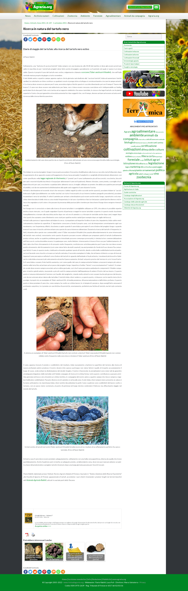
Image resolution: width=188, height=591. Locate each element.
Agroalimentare (113, 15)
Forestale (97, 15)
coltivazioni (132, 149)
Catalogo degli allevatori (133, 195)
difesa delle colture (152, 149)
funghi (142, 160)
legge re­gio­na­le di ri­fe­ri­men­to (53, 178)
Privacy (143, 583)
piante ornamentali (145, 170)
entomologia (137, 153)
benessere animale (158, 139)
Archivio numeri (41, 15)
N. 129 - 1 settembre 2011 (57, 23)
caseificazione (136, 146)
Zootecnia (72, 15)
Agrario (127, 131)
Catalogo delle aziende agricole (135, 202)
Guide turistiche (130, 192)
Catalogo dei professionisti (134, 205)
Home (26, 23)
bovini (150, 143)
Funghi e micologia (131, 67)
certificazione (149, 145)
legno (127, 167)
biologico (129, 142)
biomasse (138, 143)
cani (155, 142)
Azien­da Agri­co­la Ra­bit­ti (36, 480)
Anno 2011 (41, 23)
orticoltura (148, 167)
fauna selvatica (136, 156)
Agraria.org (153, 15)
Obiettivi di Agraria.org (132, 208)
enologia (129, 153)
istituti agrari (152, 159)
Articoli (33, 23)
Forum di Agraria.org (131, 186)
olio (142, 167)
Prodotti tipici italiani (131, 64)
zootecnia (143, 177)
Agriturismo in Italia (131, 189)
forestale (134, 159)
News (28, 15)
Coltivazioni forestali (131, 58)
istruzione (129, 163)
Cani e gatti (128, 48)
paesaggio (157, 167)
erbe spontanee (157, 153)
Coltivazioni (58, 15)
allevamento (160, 132)
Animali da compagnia (134, 15)
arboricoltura (142, 139)
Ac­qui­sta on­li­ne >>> (43, 526)
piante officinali (129, 170)
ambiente (137, 135)
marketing (135, 166)
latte (146, 164)
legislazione (156, 163)
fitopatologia (158, 156)
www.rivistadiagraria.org (74, 583)
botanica (145, 143)
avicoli (148, 139)
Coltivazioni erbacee (131, 51)
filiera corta (148, 156)
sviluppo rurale (148, 174)
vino (156, 173)
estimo (128, 156)
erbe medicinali (147, 153)
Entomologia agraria (131, 61)
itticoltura (140, 163)
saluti (140, 174)
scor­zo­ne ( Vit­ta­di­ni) (96, 72)
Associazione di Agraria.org (134, 199)
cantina (160, 142)
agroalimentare (143, 131)
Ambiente (85, 15)
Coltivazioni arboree (131, 55)
